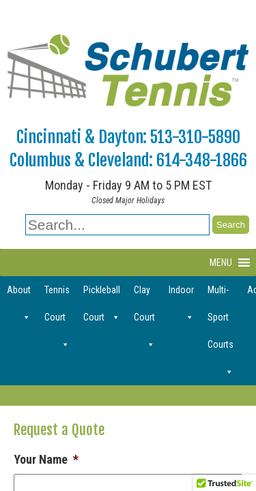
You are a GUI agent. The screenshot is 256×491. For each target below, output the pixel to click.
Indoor (181, 293)
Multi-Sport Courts (220, 293)
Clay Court (144, 293)
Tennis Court (57, 293)
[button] (221, 262)
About (19, 293)
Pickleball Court (101, 293)
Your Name (46, 459)
